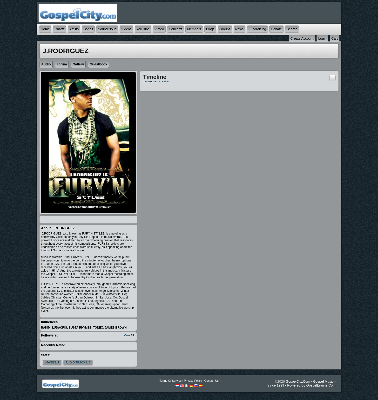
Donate (276, 29)
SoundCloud (107, 29)
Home (45, 29)
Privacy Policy (193, 380)
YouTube (143, 29)
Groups (224, 29)
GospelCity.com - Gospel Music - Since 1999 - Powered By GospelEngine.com (301, 383)
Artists (74, 29)
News (239, 29)
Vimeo (159, 29)
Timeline (164, 81)
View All (129, 335)
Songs (88, 29)
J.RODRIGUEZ (150, 81)
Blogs (210, 29)
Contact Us (211, 380)
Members (194, 29)
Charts (59, 29)
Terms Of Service (170, 380)
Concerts (175, 29)
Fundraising (257, 29)
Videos (126, 29)
